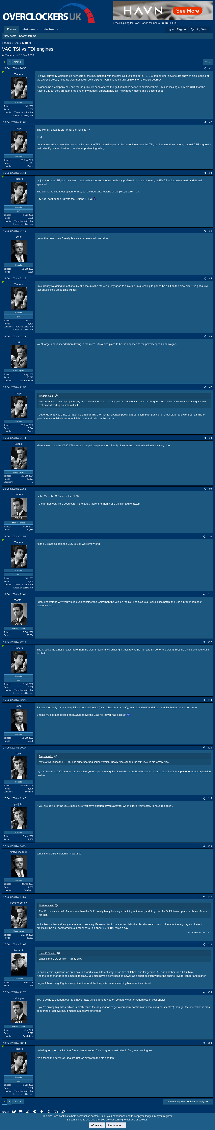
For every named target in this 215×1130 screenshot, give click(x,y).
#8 (210, 438)
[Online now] (3, 72)
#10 (210, 536)
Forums (11, 29)
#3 (210, 173)
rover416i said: (47, 953)
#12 (210, 642)
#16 (210, 846)
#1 (210, 68)
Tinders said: (46, 395)
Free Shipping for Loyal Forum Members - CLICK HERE (145, 22)
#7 (210, 387)
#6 (210, 336)
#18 (210, 944)
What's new (28, 29)
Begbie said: (46, 756)
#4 (210, 231)
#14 (210, 747)
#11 (210, 594)
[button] (38, 29)
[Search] (203, 29)
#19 (210, 992)
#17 (210, 897)
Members (48, 29)
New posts (10, 35)
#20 (210, 1043)
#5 (210, 278)
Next (16, 61)
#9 (210, 488)
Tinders (9, 55)
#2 (210, 122)
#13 (210, 700)
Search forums (27, 35)
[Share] (205, 68)
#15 (210, 798)
